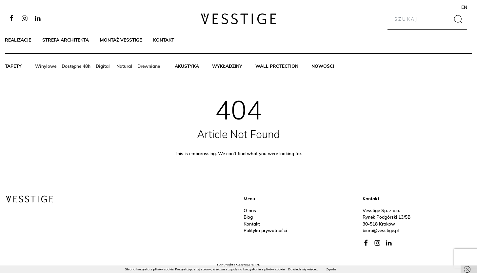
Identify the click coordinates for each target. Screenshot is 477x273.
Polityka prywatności (265, 230)
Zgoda (331, 269)
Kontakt (163, 40)
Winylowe (45, 66)
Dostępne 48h (76, 66)
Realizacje (18, 40)
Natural (124, 66)
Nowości (322, 66)
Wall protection (276, 66)
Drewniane (148, 66)
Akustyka (187, 66)
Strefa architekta (65, 40)
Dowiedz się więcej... (303, 269)
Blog (248, 217)
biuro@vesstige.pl (381, 230)
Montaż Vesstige (121, 40)
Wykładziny (227, 66)
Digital (103, 66)
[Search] (419, 18)
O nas (250, 210)
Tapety (13, 66)
